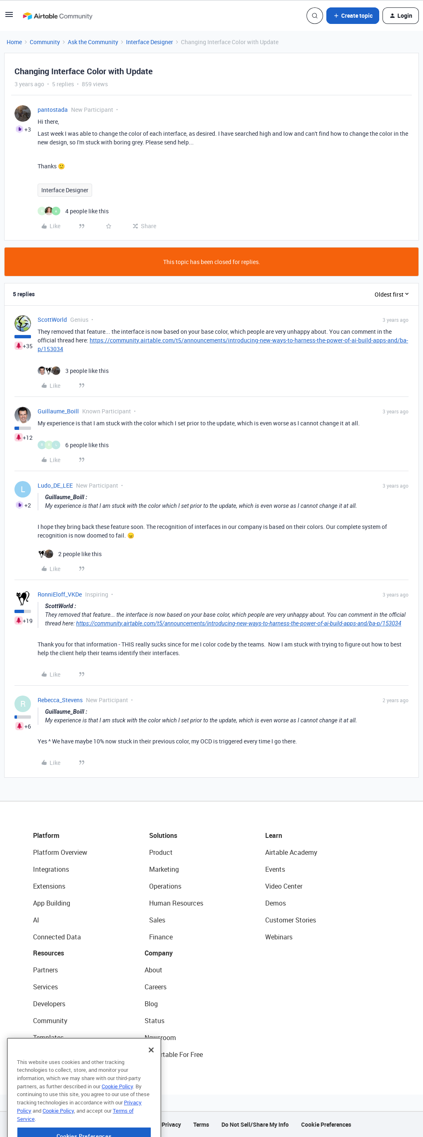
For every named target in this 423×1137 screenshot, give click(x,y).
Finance (161, 936)
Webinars (278, 936)
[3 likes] (73, 370)
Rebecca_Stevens (60, 700)
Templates (48, 1037)
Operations (165, 886)
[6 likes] (73, 445)
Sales (157, 920)
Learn (273, 835)
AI (36, 920)
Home (14, 42)
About (153, 969)
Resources (48, 953)
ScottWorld (52, 319)
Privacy (171, 1124)
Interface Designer (149, 42)
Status (154, 1020)
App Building (51, 903)
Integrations (51, 869)
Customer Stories (290, 920)
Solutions (163, 835)
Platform (46, 835)
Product (161, 852)
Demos (275, 903)
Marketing (164, 869)
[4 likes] (73, 211)
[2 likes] (70, 554)
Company (159, 953)
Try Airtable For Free (174, 1054)
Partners (45, 969)
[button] (9, 17)
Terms (201, 1124)
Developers (49, 1003)
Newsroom (160, 1037)
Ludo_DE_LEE (55, 485)
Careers (155, 986)
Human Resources (176, 903)
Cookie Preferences (326, 1124)
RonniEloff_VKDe (60, 594)
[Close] (151, 1071)
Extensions (49, 886)
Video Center (283, 886)
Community (45, 42)
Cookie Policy (117, 1107)
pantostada (53, 109)
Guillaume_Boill (58, 411)
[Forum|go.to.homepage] (57, 15)
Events (275, 869)
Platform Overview (60, 852)
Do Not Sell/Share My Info (255, 1124)
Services (45, 986)
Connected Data (57, 936)
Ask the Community (93, 42)
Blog (151, 1003)
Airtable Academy (291, 852)
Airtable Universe (58, 1054)
